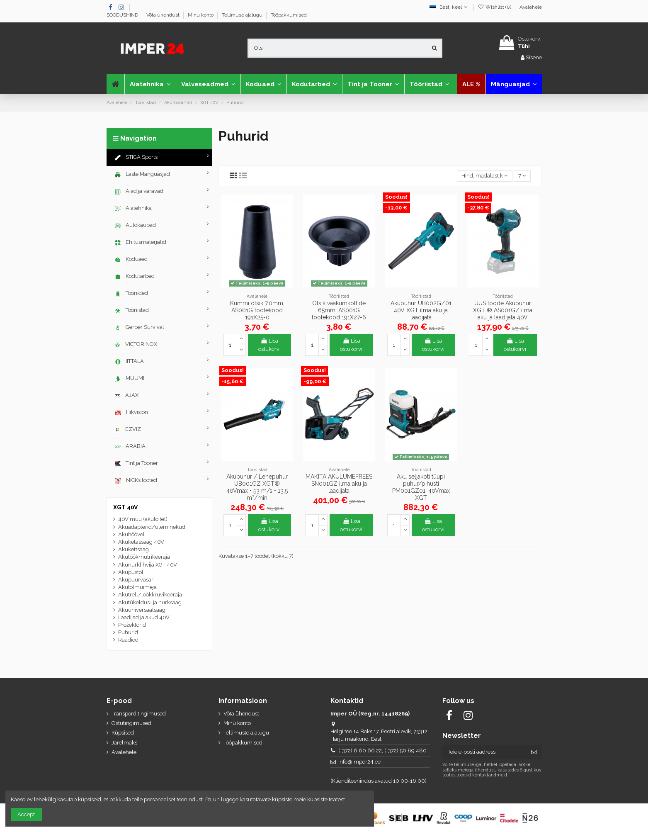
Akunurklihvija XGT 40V (147, 565)
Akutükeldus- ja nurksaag (150, 602)
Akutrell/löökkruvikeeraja (150, 594)
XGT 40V (125, 507)
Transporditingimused (139, 713)
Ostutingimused (131, 723)
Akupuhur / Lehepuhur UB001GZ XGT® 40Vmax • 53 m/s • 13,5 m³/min (257, 487)
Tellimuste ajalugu (246, 733)
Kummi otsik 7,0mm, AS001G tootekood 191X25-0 (257, 310)
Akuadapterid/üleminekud (151, 527)
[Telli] (534, 752)
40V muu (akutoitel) (142, 519)
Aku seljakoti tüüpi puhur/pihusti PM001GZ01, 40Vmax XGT (421, 487)
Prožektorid (132, 625)
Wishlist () (495, 7)
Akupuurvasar (135, 580)
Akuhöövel (131, 534)
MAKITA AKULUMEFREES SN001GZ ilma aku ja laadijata (339, 483)
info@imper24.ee (359, 762)
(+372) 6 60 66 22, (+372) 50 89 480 (382, 750)
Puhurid (128, 632)
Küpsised (123, 733)
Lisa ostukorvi (269, 345)
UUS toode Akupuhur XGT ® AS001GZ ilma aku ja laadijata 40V (502, 310)
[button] (208, 84)
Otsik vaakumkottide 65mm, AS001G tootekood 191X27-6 (339, 310)
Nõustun (358, 799)
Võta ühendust (163, 15)
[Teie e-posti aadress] (484, 752)
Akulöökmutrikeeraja (144, 557)
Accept (26, 814)
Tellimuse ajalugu (243, 15)
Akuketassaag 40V (141, 542)
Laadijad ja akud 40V (144, 617)
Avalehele (530, 7)
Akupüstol (130, 572)
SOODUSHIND (123, 15)
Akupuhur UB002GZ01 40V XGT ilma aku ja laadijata (421, 310)
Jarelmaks (124, 743)
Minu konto (201, 15)
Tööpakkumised (289, 15)
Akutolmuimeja (137, 587)
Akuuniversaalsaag (141, 610)
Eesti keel (449, 7)
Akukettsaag (133, 549)
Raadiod (128, 640)
